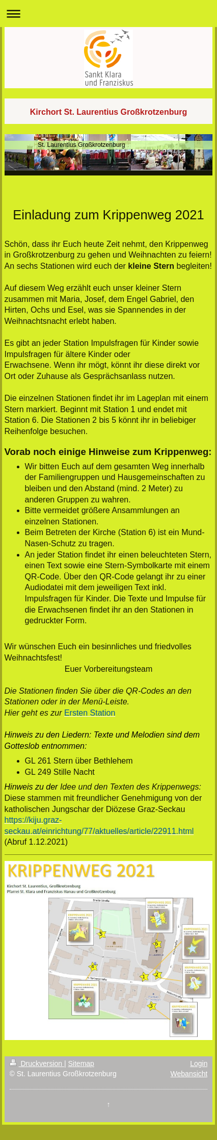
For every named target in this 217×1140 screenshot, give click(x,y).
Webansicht (189, 1074)
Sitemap (81, 1063)
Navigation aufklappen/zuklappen (108, 13)
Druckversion (37, 1063)
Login (198, 1063)
